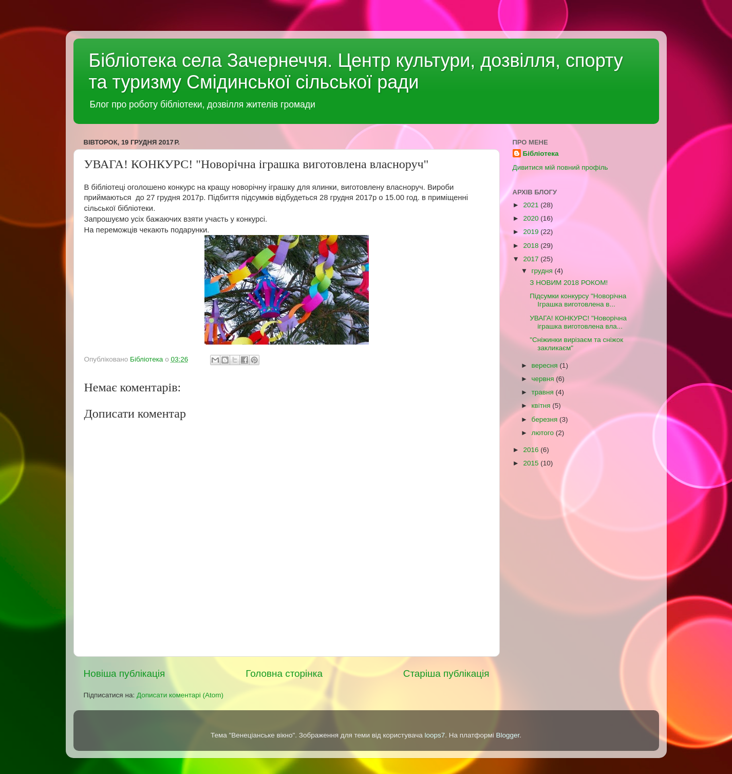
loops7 (434, 735)
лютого (544, 433)
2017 (531, 259)
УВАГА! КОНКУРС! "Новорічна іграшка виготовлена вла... (578, 322)
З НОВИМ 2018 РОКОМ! (569, 282)
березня (546, 419)
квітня (542, 405)
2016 (531, 450)
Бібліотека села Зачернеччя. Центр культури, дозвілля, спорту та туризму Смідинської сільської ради (356, 71)
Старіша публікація (446, 673)
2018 (531, 245)
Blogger (508, 735)
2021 (531, 205)
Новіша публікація (124, 673)
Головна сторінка (284, 673)
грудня (543, 271)
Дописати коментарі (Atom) (180, 695)
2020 (531, 218)
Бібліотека (541, 153)
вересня (546, 365)
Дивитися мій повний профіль (560, 167)
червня (544, 379)
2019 (531, 232)
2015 (531, 463)
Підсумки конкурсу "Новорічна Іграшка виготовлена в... (578, 300)
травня (544, 392)
